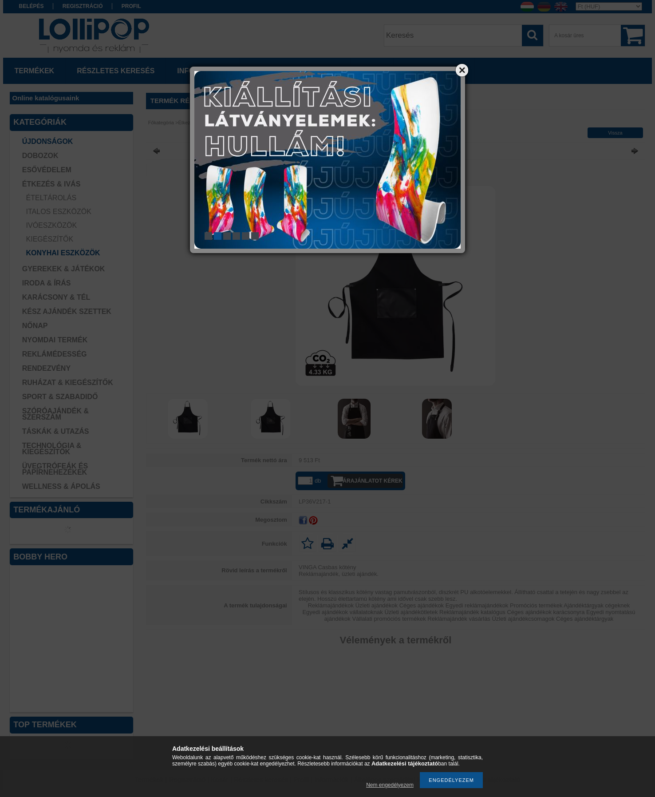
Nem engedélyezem (390, 785)
